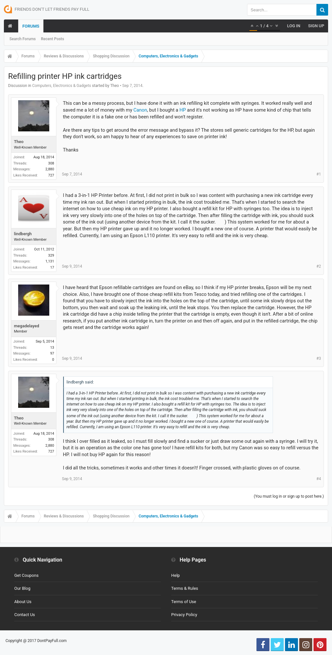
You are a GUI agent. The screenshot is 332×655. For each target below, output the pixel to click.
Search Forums (22, 39)
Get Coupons (26, 575)
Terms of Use (183, 601)
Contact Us (24, 614)
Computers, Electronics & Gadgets (61, 85)
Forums (30, 26)
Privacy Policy (184, 614)
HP (182, 110)
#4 (318, 479)
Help (175, 575)
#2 (318, 266)
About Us (22, 601)
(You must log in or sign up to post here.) (289, 496)
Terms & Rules (184, 588)
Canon (140, 110)
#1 (318, 174)
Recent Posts (52, 39)
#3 (318, 358)
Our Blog (22, 588)
